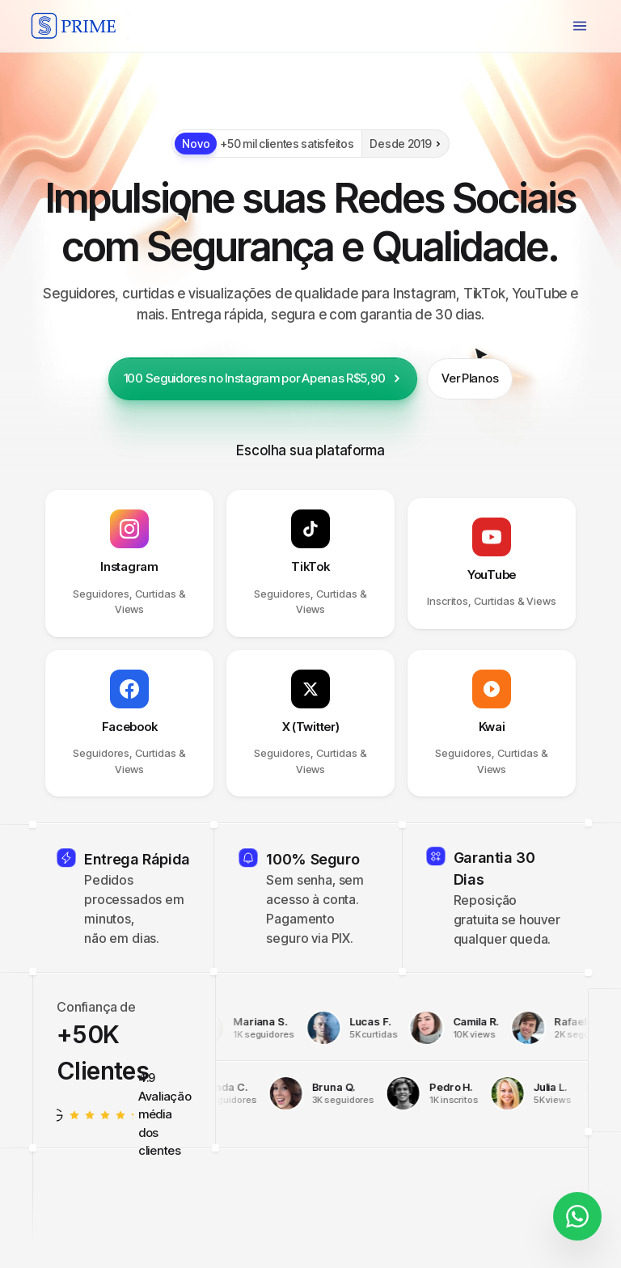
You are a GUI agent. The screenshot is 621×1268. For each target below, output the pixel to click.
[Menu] (579, 26)
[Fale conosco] (577, 1217)
